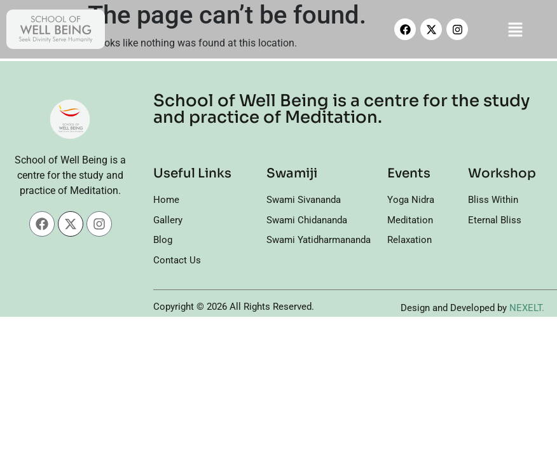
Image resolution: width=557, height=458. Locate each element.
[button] (515, 29)
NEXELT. (526, 308)
